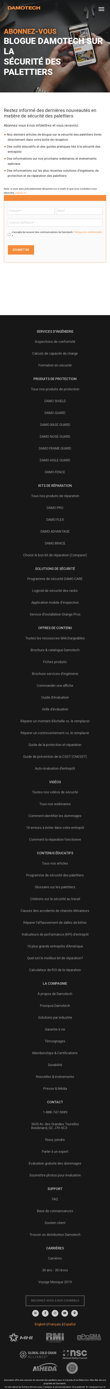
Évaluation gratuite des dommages (55, 1163)
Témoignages (55, 1041)
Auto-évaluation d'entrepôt (55, 768)
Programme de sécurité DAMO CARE (55, 579)
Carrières (55, 1258)
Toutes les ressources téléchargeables (55, 638)
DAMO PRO (55, 508)
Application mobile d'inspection (55, 602)
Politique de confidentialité (88, 232)
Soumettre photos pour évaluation (55, 1175)
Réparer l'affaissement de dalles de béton (55, 923)
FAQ (55, 1199)
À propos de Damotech (55, 994)
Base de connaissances (55, 1211)
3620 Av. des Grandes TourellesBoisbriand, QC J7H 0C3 (55, 1126)
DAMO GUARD (55, 413)
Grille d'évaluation (55, 709)
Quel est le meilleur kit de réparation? (55, 958)
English (40, 1324)
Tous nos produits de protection (55, 389)
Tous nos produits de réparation (55, 496)
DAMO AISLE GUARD (55, 460)
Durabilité (55, 1065)
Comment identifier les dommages (55, 816)
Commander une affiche (55, 686)
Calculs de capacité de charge (55, 353)
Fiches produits (55, 662)
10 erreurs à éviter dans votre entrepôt (55, 828)
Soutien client (55, 1223)
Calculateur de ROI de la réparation (55, 970)
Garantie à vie (55, 1029)
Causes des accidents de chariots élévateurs (55, 911)
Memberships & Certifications (55, 1053)
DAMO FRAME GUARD (55, 448)
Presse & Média (55, 1088)
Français (54, 1324)
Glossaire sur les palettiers (55, 887)
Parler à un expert (55, 1152)
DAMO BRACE (55, 543)
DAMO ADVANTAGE (55, 531)
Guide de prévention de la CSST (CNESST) (55, 757)
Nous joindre (55, 1140)
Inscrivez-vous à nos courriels (55, 1300)
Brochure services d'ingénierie (55, 674)
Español (70, 1324)
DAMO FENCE (55, 472)
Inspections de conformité (55, 342)
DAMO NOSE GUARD (55, 436)
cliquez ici (20, 192)
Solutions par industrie (55, 1017)
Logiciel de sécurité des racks (55, 591)
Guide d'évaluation (55, 697)
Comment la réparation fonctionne (55, 839)
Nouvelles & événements (55, 1077)
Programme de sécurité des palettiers (55, 875)
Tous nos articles (55, 863)
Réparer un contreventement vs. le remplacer (55, 733)
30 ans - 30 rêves (55, 1270)
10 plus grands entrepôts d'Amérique (55, 946)
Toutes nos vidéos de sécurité (55, 792)
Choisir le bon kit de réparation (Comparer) (55, 555)
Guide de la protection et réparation (55, 745)
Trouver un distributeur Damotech (55, 1235)
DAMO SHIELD (55, 401)
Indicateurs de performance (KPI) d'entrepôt (55, 934)
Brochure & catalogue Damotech (55, 650)
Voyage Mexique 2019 (55, 1282)
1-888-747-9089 (55, 1112)
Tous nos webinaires (55, 804)
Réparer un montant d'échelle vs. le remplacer (55, 721)
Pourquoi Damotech (55, 1006)
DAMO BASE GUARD (55, 425)
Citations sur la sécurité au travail (55, 899)
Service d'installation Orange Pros (55, 614)
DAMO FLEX (55, 520)
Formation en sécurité (55, 365)
